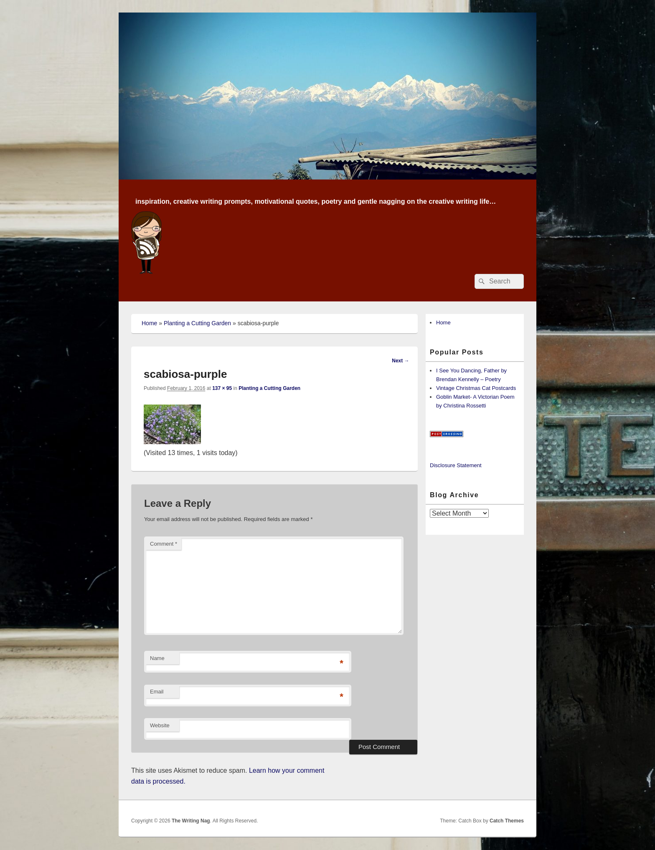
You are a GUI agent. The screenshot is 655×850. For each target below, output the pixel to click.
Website (160, 725)
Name (157, 658)
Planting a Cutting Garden (197, 323)
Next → (400, 361)
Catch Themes (507, 821)
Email (157, 691)
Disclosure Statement (456, 465)
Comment (163, 544)
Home (149, 323)
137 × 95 (222, 388)
